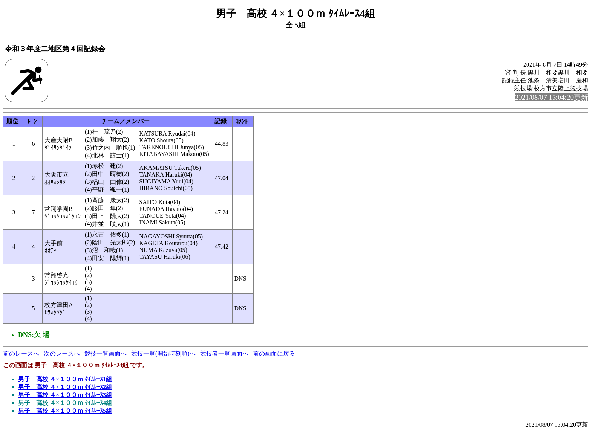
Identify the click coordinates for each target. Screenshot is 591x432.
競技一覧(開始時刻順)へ (163, 353)
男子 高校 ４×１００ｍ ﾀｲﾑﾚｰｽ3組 (65, 395)
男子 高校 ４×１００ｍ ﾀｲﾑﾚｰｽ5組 (65, 411)
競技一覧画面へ (105, 353)
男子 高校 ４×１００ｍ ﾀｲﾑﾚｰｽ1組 (65, 379)
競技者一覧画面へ (224, 353)
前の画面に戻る (274, 353)
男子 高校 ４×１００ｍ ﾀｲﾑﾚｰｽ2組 (65, 387)
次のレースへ (62, 353)
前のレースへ (21, 353)
